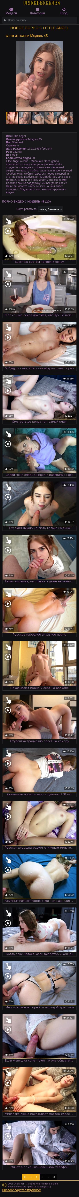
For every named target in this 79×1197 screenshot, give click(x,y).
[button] (70, 44)
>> (54, 1176)
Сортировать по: (26, 209)
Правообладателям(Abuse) (21, 1190)
